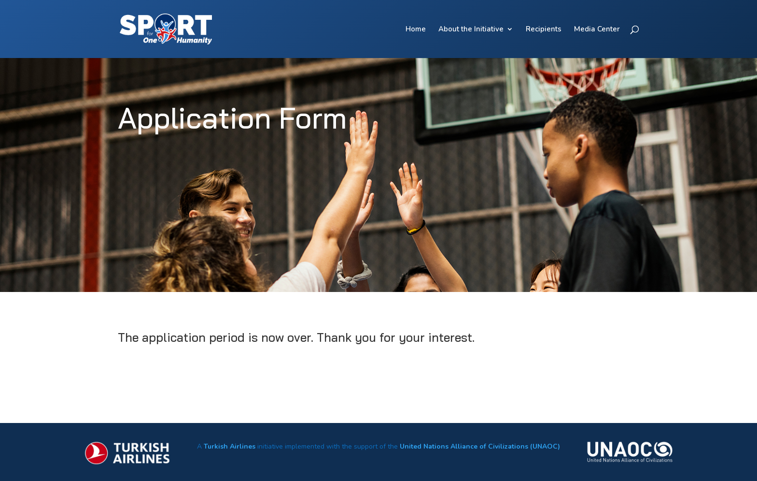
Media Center (597, 30)
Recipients (543, 30)
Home (416, 30)
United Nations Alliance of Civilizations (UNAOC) (480, 446)
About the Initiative (471, 30)
